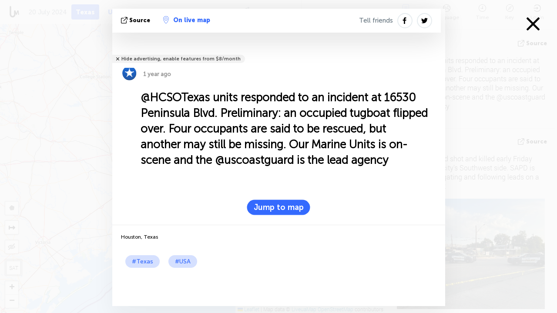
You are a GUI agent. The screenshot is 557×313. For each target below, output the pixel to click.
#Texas (142, 261)
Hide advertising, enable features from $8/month (181, 59)
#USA (183, 261)
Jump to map (279, 207)
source (136, 20)
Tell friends (376, 20)
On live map (186, 20)
